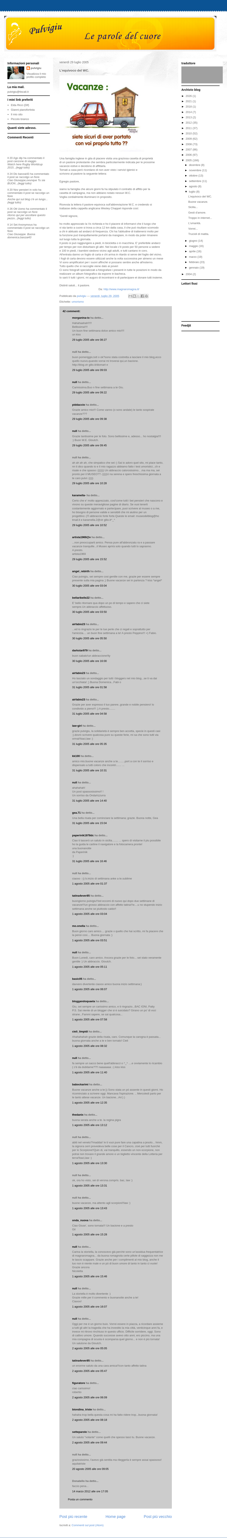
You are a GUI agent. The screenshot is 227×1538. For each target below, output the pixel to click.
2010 (189, 133)
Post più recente (73, 1517)
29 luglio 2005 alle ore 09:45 (89, 445)
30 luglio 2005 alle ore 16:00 (89, 661)
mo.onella (78, 925)
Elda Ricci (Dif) (20, 105)
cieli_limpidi (80, 1031)
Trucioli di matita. (198, 234)
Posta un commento (80, 1499)
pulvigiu (36, 68)
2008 (189, 144)
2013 (189, 117)
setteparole (79, 1431)
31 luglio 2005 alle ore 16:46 (89, 861)
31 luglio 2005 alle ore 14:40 (89, 800)
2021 (189, 101)
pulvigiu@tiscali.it (18, 91)
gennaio (194, 267)
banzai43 (23, 173)
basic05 (77, 978)
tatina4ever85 (81, 895)
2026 (189, 96)
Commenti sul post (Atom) (88, 1525)
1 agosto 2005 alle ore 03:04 (89, 913)
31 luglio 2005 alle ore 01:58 (89, 687)
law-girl (77, 725)
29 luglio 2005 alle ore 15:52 (89, 559)
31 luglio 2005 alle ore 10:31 (89, 770)
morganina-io (81, 317)
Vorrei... (193, 228)
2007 (189, 149)
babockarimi (80, 1084)
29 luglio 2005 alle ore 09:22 (89, 392)
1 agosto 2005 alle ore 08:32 (89, 1045)
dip (20, 158)
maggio (194, 246)
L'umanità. (194, 223)
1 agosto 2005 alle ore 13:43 (89, 1208)
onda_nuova (80, 1220)
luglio (192, 191)
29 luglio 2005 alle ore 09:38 (89, 418)
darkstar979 (80, 650)
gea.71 (76, 812)
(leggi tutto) (23, 167)
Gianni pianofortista (23, 109)
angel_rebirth (81, 571)
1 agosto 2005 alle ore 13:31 (89, 1185)
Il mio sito (16, 114)
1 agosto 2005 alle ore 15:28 (89, 1234)
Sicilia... (193, 207)
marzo (193, 256)
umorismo (78, 301)
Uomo (21, 208)
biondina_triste (82, 1409)
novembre (195, 170)
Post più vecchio (158, 1517)
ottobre (193, 175)
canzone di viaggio (24, 161)
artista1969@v (81, 537)
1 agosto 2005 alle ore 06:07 (89, 989)
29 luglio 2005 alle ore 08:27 (89, 339)
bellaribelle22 (81, 597)
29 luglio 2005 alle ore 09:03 (89, 370)
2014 (189, 112)
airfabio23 (78, 624)
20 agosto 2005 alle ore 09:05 (90, 1468)
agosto (193, 186)
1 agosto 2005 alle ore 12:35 (89, 1102)
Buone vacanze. (198, 201)
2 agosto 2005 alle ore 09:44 (89, 1442)
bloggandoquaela (83, 1001)
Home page (115, 1517)
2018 (189, 106)
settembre (195, 181)
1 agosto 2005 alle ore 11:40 (89, 1072)
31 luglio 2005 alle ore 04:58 (89, 713)
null (74, 382)
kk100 (76, 756)
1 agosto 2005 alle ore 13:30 (89, 1163)
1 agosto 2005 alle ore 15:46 (89, 1276)
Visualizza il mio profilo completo (36, 75)
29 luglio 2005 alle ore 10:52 (89, 525)
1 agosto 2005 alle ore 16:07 (89, 1306)
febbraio (194, 262)
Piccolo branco (20, 119)
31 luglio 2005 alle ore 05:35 (89, 744)
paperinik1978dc (83, 835)
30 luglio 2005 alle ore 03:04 (89, 585)
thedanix (77, 1114)
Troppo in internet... (200, 217)
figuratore (78, 1383)
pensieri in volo (28, 189)
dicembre (195, 165)
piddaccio (78, 404)
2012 (189, 122)
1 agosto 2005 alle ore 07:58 (89, 1019)
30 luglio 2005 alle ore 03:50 (89, 611)
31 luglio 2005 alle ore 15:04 (89, 823)
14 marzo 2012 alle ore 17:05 (90, 1491)
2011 (189, 128)
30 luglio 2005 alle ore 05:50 (89, 638)
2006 (189, 154)
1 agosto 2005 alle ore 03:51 (89, 940)
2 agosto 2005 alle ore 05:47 (89, 1371)
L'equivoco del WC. (200, 196)
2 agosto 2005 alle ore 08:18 (89, 1419)
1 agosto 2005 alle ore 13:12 (89, 1125)
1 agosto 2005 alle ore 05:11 (89, 966)
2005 (189, 160)
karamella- (79, 495)
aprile (192, 251)
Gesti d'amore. (197, 212)
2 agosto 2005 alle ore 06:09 (89, 1397)
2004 (189, 274)
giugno (193, 240)
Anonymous (25, 224)
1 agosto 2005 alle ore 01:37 (89, 883)
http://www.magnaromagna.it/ (121, 289)
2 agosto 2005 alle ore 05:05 (89, 1348)
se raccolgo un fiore (27, 177)
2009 (189, 138)
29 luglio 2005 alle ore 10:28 (89, 483)
